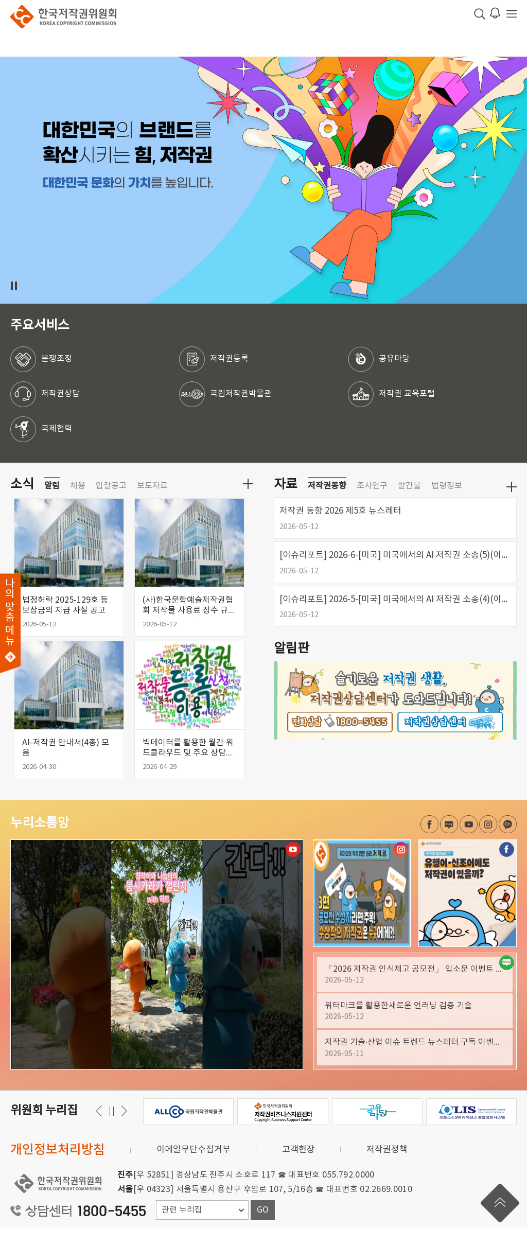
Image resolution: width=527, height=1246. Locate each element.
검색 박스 (479, 14)
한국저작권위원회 (63, 16)
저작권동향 (327, 504)
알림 (52, 504)
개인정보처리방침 (57, 1168)
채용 (77, 504)
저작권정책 (387, 1168)
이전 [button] (122, 1129)
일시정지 (13, 286)
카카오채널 (508, 843)
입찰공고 (111, 504)
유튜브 (469, 843)
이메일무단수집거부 (193, 1168)
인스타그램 (488, 843)
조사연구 (372, 504)
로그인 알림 (495, 13)
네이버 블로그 (449, 843)
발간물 (409, 504)
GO (263, 1228)
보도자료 (152, 504)
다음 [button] (100, 1129)
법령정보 (446, 504)
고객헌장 (298, 1168)
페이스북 (429, 843)
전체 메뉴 (511, 14)
